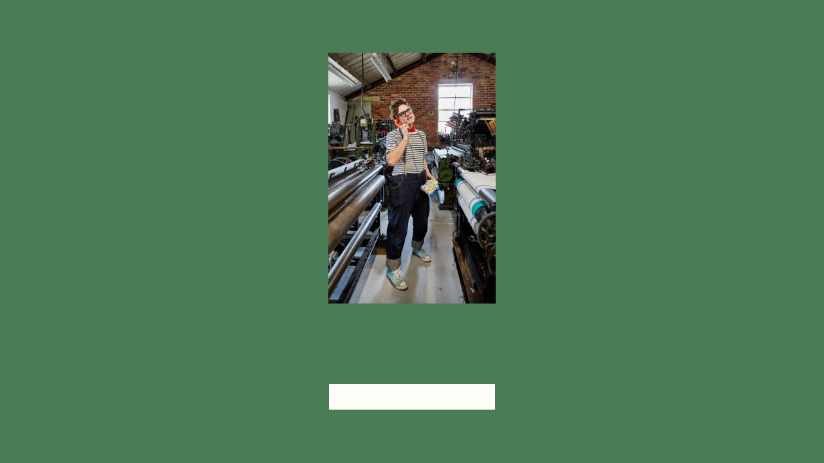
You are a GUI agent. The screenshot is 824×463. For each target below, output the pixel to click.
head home (412, 396)
